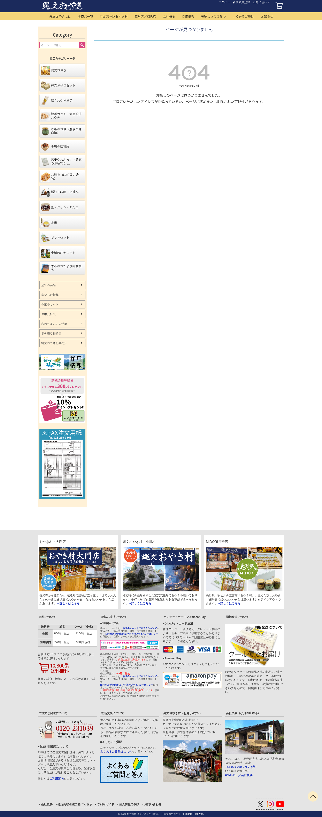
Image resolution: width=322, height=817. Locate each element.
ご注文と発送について (53, 713)
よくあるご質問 (243, 16)
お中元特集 (48, 314)
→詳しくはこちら (68, 603)
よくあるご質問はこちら (116, 751)
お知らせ (267, 16)
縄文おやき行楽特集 (54, 343)
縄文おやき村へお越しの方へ (182, 713)
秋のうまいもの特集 (54, 324)
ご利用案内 (56, 778)
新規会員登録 (241, 2)
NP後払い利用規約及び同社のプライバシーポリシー (131, 634)
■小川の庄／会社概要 (239, 775)
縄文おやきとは (60, 16)
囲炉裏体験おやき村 (114, 16)
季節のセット (50, 304)
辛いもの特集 (50, 295)
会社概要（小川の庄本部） (243, 713)
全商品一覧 (85, 16)
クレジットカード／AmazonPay (184, 617)
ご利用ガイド (105, 804)
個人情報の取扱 (129, 804)
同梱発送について (237, 617)
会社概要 (169, 16)
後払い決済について (114, 617)
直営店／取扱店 (145, 16)
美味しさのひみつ (213, 16)
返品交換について (112, 713)
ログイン (224, 2)
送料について (47, 617)
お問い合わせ (261, 2)
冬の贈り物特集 (51, 333)
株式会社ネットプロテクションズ (140, 628)
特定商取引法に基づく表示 (75, 804)
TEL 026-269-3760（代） (241, 766)
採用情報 (188, 16)
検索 (82, 45)
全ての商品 (48, 285)
